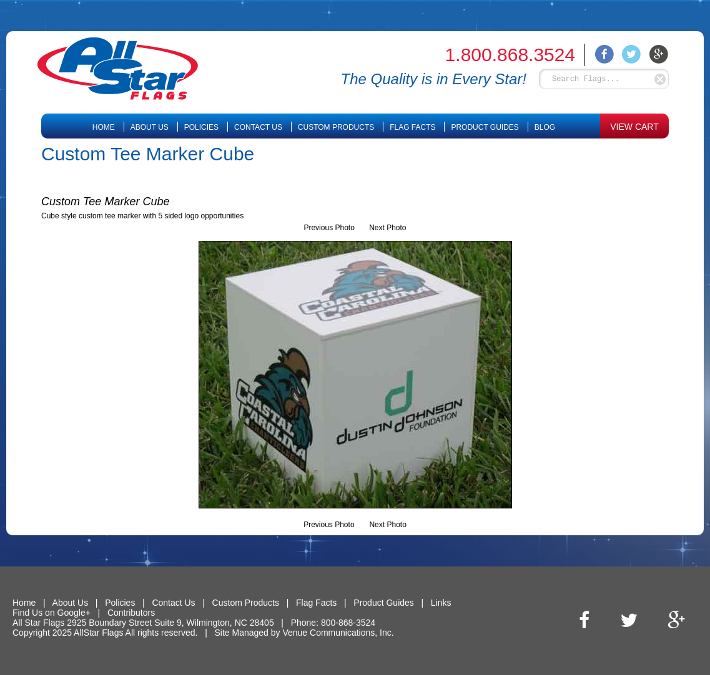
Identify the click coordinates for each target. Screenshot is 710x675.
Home (103, 127)
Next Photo (387, 227)
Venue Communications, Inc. (337, 633)
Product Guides (484, 127)
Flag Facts (412, 127)
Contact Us (258, 127)
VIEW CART (634, 127)
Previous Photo (328, 227)
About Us (150, 127)
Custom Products (336, 127)
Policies (201, 127)
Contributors (131, 613)
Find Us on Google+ (51, 613)
